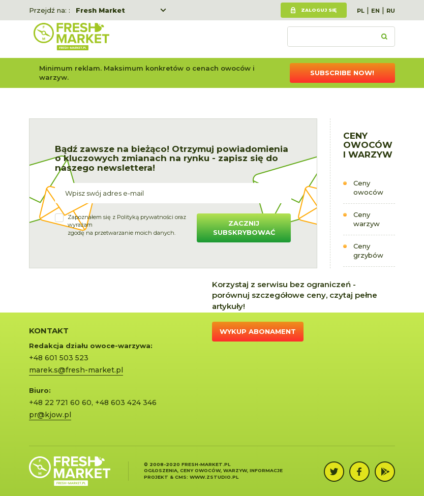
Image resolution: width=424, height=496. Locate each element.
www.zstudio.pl (214, 477)
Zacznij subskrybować (244, 228)
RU (390, 10)
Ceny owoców (368, 188)
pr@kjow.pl (50, 414)
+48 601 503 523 (58, 357)
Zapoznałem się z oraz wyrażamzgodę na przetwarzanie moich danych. (127, 224)
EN (375, 10)
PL (361, 10)
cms (181, 477)
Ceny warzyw (366, 219)
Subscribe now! (342, 73)
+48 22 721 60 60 (60, 402)
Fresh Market (100, 10)
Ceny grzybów (368, 251)
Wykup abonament (258, 331)
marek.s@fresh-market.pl (76, 370)
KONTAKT (49, 330)
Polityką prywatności (145, 217)
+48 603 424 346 (126, 402)
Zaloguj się (319, 10)
